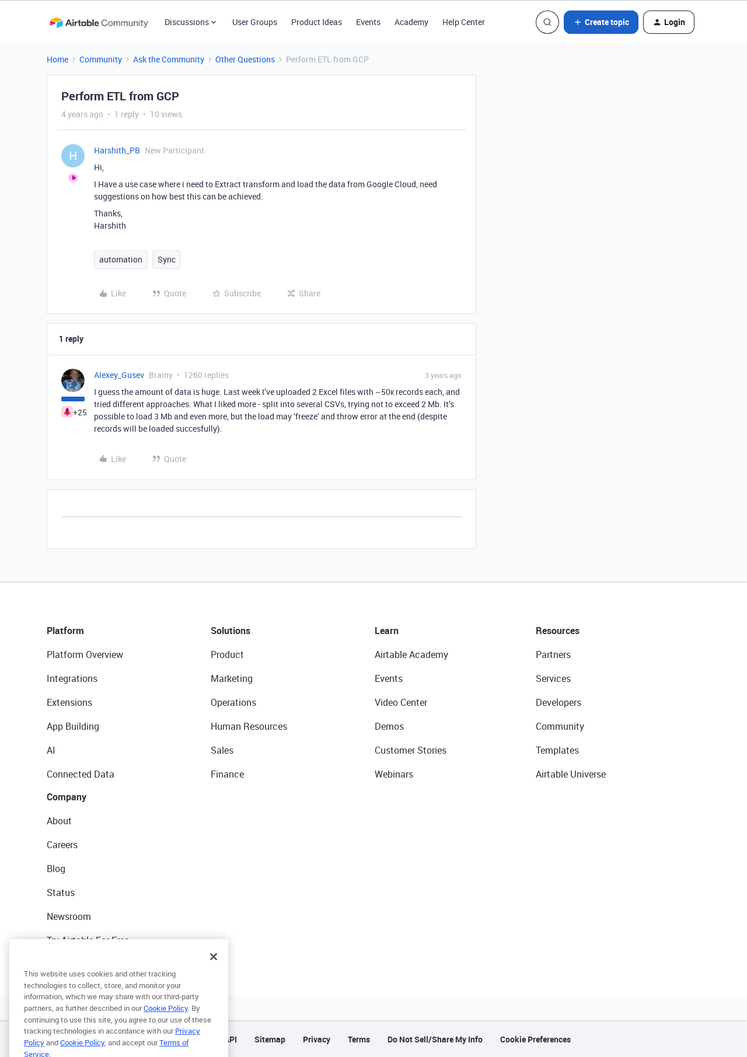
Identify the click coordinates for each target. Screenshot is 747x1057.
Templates (557, 750)
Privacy (316, 1039)
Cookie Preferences (535, 1039)
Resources (558, 630)
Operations (233, 702)
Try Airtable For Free (88, 940)
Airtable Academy (411, 654)
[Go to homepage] (99, 22)
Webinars (394, 774)
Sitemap (269, 1039)
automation (120, 259)
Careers (62, 844)
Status (61, 892)
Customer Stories (410, 750)
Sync (167, 259)
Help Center (463, 21)
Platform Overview (85, 654)
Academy (411, 21)
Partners (553, 654)
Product (227, 654)
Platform (65, 630)
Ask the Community (168, 59)
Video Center (401, 702)
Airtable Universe (571, 774)
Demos (389, 726)
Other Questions (245, 59)
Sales (222, 750)
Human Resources (249, 726)
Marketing (232, 678)
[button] (601, 22)
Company (66, 796)
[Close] (213, 973)
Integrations (72, 678)
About (59, 820)
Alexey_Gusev (119, 374)
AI (51, 750)
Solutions (230, 630)
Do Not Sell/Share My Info (435, 1039)
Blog (56, 868)
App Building (73, 726)
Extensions (69, 702)
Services (553, 678)
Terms (359, 1039)
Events (368, 21)
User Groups (254, 21)
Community (100, 59)
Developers (558, 702)
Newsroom (69, 916)
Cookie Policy (166, 1024)
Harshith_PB (117, 150)
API (230, 1039)
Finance (227, 774)
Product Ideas (316, 21)
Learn (387, 630)
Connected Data (80, 774)
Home (57, 59)
